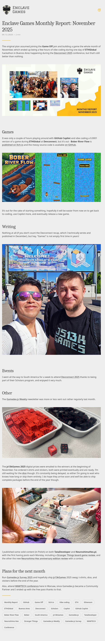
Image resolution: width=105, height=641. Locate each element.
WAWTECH (91, 621)
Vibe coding (64, 602)
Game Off (39, 602)
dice (24, 473)
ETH (76, 602)
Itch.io (51, 602)
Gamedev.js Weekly (17, 399)
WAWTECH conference (27, 586)
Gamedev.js (74, 615)
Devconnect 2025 (63, 53)
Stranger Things (31, 621)
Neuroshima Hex (11, 621)
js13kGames (59, 577)
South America (41, 615)
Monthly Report (11, 602)
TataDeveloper (90, 615)
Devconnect (40, 608)
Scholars (54, 608)
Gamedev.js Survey (73, 621)
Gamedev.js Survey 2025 (19, 577)
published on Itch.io (12, 144)
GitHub (26, 602)
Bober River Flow (11, 615)
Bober (26, 615)
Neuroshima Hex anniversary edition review (44, 558)
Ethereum (88, 602)
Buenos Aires (24, 608)
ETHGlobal (8, 608)
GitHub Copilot (81, 608)
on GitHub (70, 144)
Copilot (67, 608)
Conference (9, 627)
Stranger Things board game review (76, 555)
